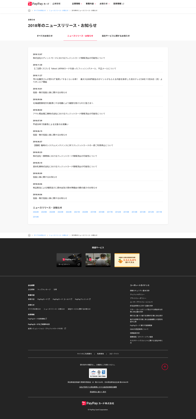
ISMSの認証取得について (139, 329)
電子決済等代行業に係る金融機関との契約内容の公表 (146, 321)
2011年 (159, 212)
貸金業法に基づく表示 (98, 392)
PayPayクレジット (81, 299)
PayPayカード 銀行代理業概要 (141, 325)
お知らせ (104, 4)
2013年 (143, 212)
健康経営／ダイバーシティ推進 (141, 337)
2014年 (134, 212)
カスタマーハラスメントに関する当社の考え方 (146, 342)
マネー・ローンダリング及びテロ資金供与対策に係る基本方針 (146, 311)
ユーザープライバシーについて (141, 302)
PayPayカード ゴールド (61, 299)
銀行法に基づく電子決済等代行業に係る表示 (146, 316)
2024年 (52, 212)
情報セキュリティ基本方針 (140, 291)
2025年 (44, 212)
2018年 (101, 212)
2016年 (118, 212)
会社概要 (31, 289)
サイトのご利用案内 (84, 354)
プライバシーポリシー (138, 298)
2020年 (85, 212)
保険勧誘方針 (135, 333)
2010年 (36, 217)
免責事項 (100, 354)
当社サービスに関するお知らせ (116, 36)
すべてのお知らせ (40, 10)
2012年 (151, 212)
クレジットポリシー (137, 294)
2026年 (36, 212)
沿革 (55, 289)
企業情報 (76, 4)
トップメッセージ (44, 289)
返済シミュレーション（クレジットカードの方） (46, 329)
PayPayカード (43, 299)
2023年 (60, 212)
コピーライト (114, 354)
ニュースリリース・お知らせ (58, 10)
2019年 (93, 212)
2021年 (77, 212)
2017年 (110, 212)
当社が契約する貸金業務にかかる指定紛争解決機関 (98, 387)
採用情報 (117, 4)
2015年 (126, 212)
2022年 (69, 212)
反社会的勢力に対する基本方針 (141, 306)
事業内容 (90, 4)
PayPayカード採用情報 (36, 319)
